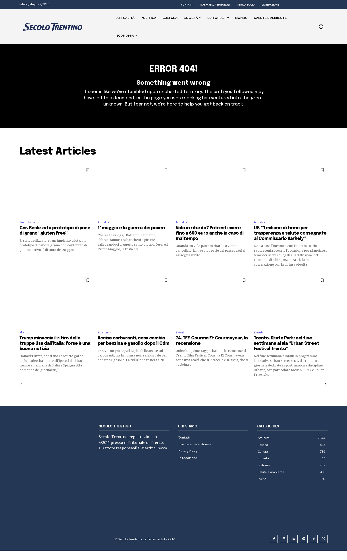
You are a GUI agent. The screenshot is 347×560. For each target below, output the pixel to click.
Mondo (25, 341)
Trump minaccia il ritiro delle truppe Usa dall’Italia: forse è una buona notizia (54, 352)
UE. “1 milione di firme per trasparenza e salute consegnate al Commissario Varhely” (290, 241)
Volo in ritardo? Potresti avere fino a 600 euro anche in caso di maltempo (209, 241)
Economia (105, 341)
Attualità (105, 230)
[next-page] (324, 394)
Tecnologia (28, 230)
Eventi (181, 341)
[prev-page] (22, 394)
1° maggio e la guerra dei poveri (131, 236)
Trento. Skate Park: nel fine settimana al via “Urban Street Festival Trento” (286, 352)
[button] (321, 26)
